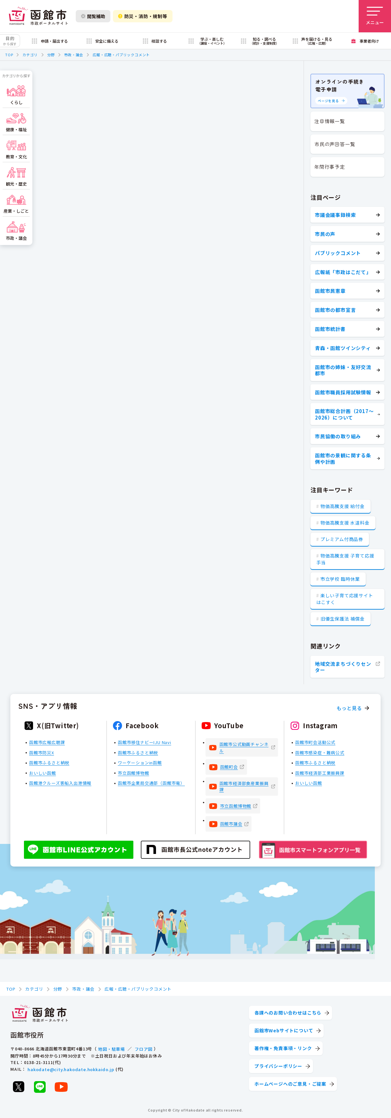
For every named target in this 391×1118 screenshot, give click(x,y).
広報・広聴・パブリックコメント (121, 54)
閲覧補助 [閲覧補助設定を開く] (93, 16)
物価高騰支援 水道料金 (345, 522)
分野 (51, 54)
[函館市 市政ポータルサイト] (38, 16)
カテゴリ (30, 54)
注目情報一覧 (329, 121)
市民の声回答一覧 (334, 144)
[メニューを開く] (375, 16)
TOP (9, 54)
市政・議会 (73, 54)
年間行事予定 (329, 166)
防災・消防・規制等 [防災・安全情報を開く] (142, 16)
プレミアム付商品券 (341, 539)
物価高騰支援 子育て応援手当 (345, 559)
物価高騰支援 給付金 (342, 506)
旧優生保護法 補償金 (342, 618)
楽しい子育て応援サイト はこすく (344, 598)
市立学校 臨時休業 (340, 579)
